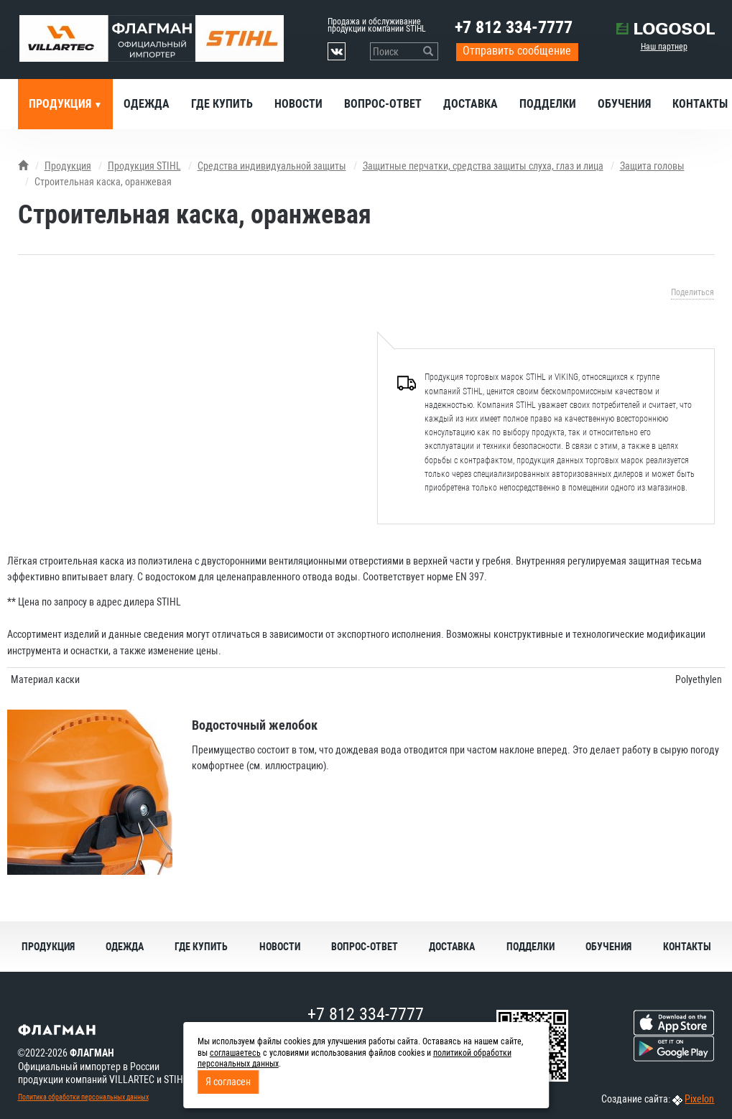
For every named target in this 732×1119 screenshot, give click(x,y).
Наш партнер (664, 47)
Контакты (687, 946)
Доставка (470, 104)
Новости (298, 104)
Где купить (222, 104)
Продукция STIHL (144, 166)
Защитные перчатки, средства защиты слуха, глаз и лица (483, 166)
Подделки (547, 104)
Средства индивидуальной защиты (272, 166)
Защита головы (652, 166)
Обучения (624, 104)
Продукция (61, 104)
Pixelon (699, 1099)
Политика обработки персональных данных (83, 1097)
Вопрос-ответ (383, 104)
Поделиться (692, 292)
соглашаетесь (235, 1053)
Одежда (147, 104)
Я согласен (228, 1081)
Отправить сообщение (517, 50)
